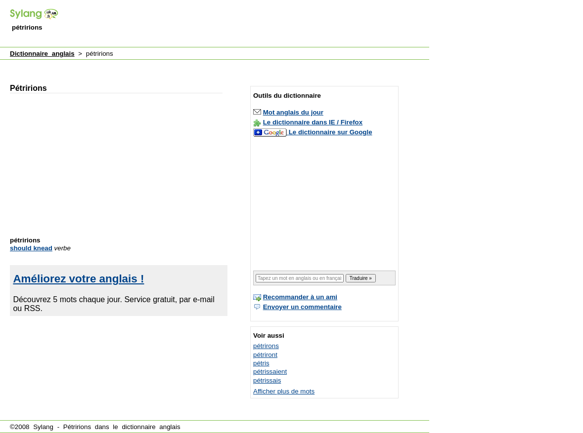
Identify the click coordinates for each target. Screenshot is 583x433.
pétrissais (267, 380)
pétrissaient (270, 371)
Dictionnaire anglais (42, 53)
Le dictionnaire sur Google (330, 132)
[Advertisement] (249, 24)
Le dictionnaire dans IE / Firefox (312, 122)
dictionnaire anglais (151, 427)
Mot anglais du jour (293, 112)
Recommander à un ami (300, 297)
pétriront (265, 354)
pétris (261, 363)
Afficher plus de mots (283, 391)
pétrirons (266, 346)
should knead (31, 248)
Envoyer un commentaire (302, 307)
